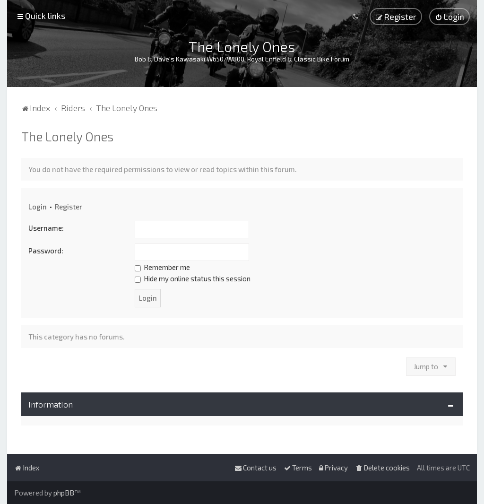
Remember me (162, 267)
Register (68, 206)
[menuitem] (449, 16)
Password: (45, 250)
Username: (46, 228)
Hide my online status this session (193, 278)
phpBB (63, 492)
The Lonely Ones (67, 136)
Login (37, 206)
